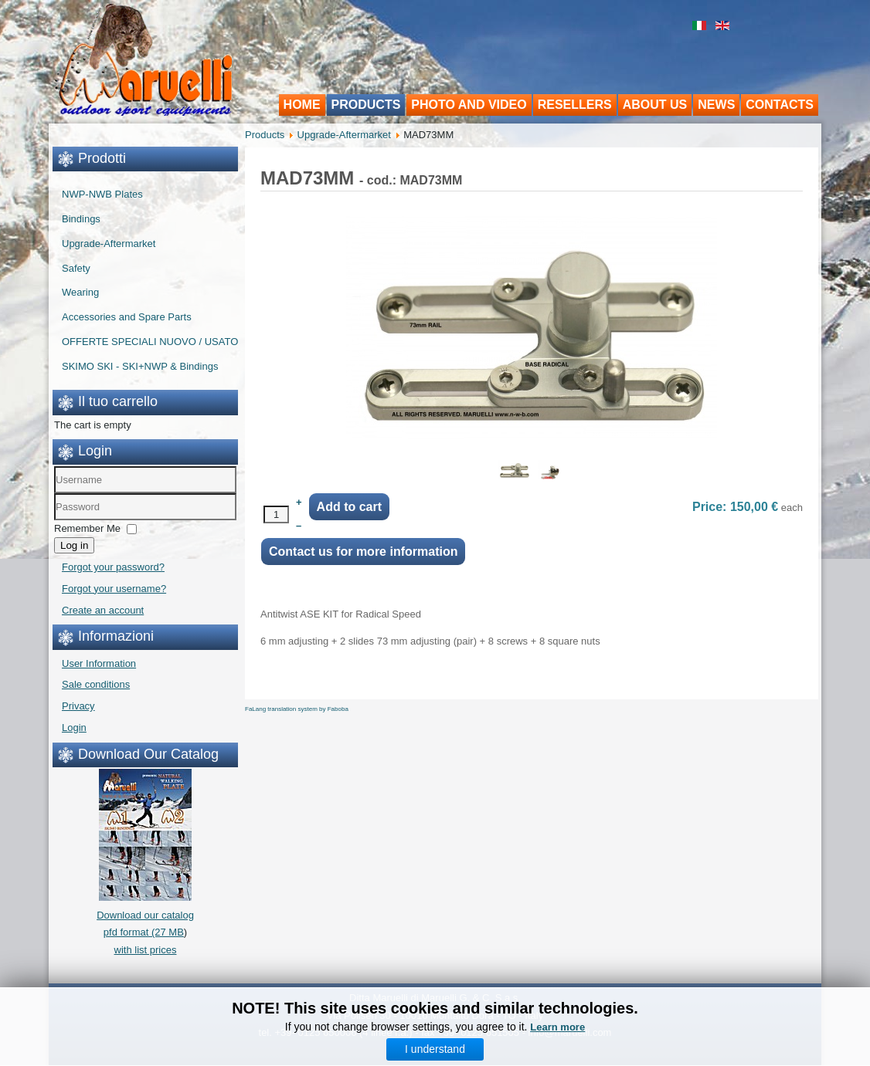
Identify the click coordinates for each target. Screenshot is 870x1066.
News (716, 104)
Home (302, 104)
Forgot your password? (113, 567)
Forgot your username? (114, 588)
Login (74, 727)
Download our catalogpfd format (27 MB (145, 915)
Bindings (81, 219)
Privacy (78, 706)
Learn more (557, 1030)
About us (655, 104)
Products (366, 104)
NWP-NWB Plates (102, 194)
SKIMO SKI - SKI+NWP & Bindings (140, 366)
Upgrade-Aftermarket (108, 243)
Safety (76, 268)
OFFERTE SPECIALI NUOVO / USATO (150, 341)
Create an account (103, 610)
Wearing (80, 292)
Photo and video (468, 104)
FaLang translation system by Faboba (296, 709)
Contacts (780, 104)
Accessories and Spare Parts (127, 317)
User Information (99, 663)
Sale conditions (96, 684)
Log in (74, 545)
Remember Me (87, 528)
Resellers (575, 104)
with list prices (145, 950)
